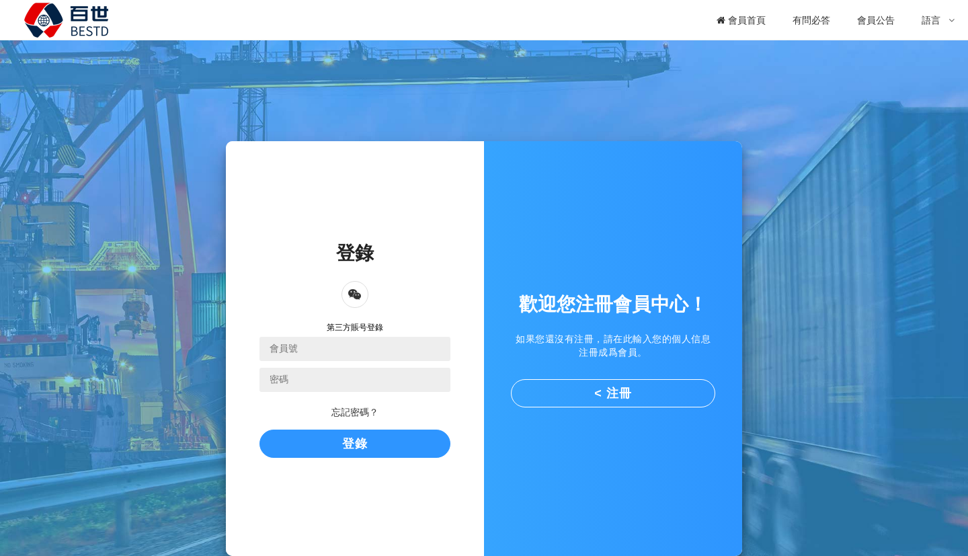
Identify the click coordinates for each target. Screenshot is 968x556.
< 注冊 (613, 393)
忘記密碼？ (354, 412)
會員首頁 (741, 20)
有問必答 (811, 20)
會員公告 (876, 20)
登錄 (355, 443)
